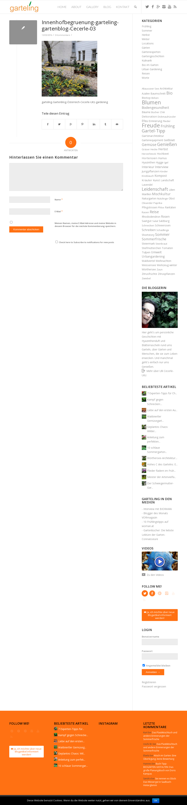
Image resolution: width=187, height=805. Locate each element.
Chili (162, 112)
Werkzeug (163, 265)
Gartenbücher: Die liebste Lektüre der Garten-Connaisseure (158, 534)
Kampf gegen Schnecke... (73, 735)
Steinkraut (161, 243)
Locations (148, 43)
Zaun (160, 269)
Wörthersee (149, 269)
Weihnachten (163, 261)
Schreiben (149, 230)
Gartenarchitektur (153, 136)
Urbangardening (153, 256)
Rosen (165, 216)
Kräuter (147, 180)
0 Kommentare (62, 35)
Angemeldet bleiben (156, 665)
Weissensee (149, 265)
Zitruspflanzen (166, 274)
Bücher (155, 112)
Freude (151, 125)
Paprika (157, 203)
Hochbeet (163, 153)
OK (155, 800)
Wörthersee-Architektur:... (162, 458)
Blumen (151, 102)
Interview (161, 167)
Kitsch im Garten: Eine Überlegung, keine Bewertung (159, 757)
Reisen (146, 73)
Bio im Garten (150, 65)
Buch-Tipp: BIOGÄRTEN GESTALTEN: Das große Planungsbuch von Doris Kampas (159, 768)
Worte (145, 77)
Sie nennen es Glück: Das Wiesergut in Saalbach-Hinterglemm (159, 782)
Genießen (167, 144)
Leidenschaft (155, 189)
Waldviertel (148, 261)
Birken (155, 98)
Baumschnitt (158, 93)
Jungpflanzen (151, 171)
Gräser (146, 149)
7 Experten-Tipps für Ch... (162, 393)
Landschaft (167, 180)
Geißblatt (169, 140)
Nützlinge (162, 198)
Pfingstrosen (149, 207)
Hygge (159, 162)
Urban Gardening (152, 69)
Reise (154, 211)
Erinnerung (155, 121)
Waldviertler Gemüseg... (72, 747)
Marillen (146, 194)
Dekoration (149, 116)
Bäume (146, 112)
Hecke (154, 149)
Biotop (146, 98)
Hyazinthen (148, 162)
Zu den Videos (155, 575)
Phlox (161, 207)
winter (173, 265)
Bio (169, 93)
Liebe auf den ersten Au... (162, 410)
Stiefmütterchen (151, 248)
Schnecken (148, 225)
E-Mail (59, 211)
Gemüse (149, 144)
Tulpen (146, 252)
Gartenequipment (152, 140)
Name (59, 199)
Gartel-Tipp (153, 131)
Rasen (145, 212)
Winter (146, 39)
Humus (162, 158)
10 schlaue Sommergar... (73, 765)
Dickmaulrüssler (167, 116)
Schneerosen (163, 225)
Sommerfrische (154, 239)
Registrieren (149, 682)
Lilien (172, 189)
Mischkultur (161, 194)
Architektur (166, 88)
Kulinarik (147, 60)
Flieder (167, 121)
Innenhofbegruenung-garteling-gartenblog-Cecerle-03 (80, 25)
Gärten (146, 47)
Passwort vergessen (154, 686)
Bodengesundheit (155, 107)
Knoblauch (148, 176)
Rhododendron (151, 216)
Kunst (156, 180)
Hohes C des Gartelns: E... (162, 464)
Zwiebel (146, 278)
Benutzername (150, 636)
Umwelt (156, 252)
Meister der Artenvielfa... (161, 477)
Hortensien (149, 158)
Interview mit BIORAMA (157, 509)
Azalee (146, 93)
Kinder (164, 171)
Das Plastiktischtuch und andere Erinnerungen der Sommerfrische (160, 736)
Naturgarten (149, 198)
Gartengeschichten (153, 56)
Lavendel (147, 184)
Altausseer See (150, 88)
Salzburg (164, 221)
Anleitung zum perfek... (71, 759)
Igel (166, 162)
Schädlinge (162, 230)
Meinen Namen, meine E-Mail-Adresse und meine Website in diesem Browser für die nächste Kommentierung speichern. (85, 225)
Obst (172, 198)
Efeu (145, 121)
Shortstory (148, 235)
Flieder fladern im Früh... (161, 470)
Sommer (147, 30)
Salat (155, 221)
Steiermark (148, 243)
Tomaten (167, 248)
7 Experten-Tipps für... (71, 729)
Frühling (146, 26)
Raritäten (170, 207)
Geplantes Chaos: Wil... (71, 753)
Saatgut (147, 221)
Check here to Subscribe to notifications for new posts (84, 242)
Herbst (146, 35)
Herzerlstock (149, 153)
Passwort (147, 651)
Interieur (148, 167)
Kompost (161, 176)
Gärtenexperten (151, 52)
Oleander (147, 203)
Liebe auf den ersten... (71, 741)
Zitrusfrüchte (149, 274)
